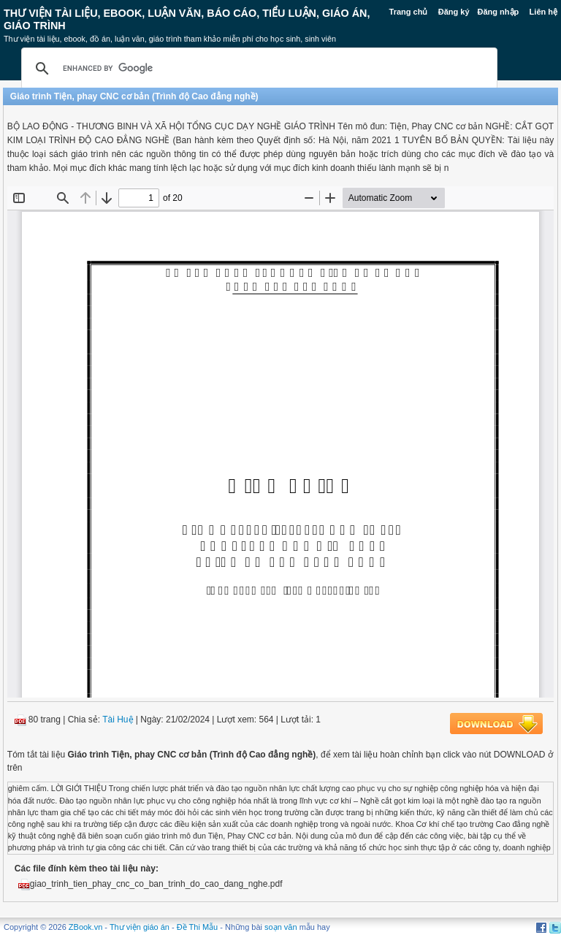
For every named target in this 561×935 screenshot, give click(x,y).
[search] (257, 68)
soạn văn (280, 927)
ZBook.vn (85, 927)
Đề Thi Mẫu (197, 927)
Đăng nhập (498, 11)
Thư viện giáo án (139, 927)
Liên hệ (543, 11)
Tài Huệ (117, 719)
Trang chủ (408, 11)
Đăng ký (454, 11)
